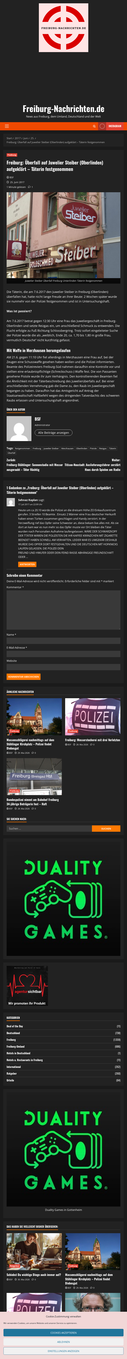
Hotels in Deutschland (18, 1053)
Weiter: (92, 465)
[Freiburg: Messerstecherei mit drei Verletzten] (92, 716)
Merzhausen (67, 448)
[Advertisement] (63, 77)
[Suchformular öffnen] (94, 126)
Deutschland (13, 1033)
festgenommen (22, 448)
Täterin (112, 448)
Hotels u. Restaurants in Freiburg (25, 1060)
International (14, 1067)
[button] (6, 126)
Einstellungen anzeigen (63, 1351)
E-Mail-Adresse (17, 647)
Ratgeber (12, 1073)
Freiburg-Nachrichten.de (64, 108)
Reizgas (102, 448)
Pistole (93, 448)
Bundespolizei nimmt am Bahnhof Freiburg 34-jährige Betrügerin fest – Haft (33, 801)
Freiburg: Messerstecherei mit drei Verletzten (92, 740)
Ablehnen (63, 1342)
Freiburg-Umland (15, 1046)
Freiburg (12, 154)
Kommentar (15, 587)
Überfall (11, 452)
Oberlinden (81, 448)
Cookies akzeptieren (63, 1332)
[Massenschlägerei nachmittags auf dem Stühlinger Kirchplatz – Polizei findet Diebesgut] (34, 716)
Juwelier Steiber (51, 448)
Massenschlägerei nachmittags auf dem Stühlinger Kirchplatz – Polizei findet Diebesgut (30, 744)
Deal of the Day (15, 1026)
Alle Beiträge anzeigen (53, 433)
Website (12, 661)
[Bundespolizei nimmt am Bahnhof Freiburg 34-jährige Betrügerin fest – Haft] (34, 776)
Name (11, 634)
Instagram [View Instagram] (109, 126)
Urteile (10, 1080)
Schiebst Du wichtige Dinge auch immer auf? (34, 1274)
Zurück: (35, 465)
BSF (12, 177)
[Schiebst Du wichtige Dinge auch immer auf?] (34, 1251)
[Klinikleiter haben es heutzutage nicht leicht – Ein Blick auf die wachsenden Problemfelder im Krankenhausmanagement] (92, 1311)
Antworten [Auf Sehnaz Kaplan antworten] (27, 564)
